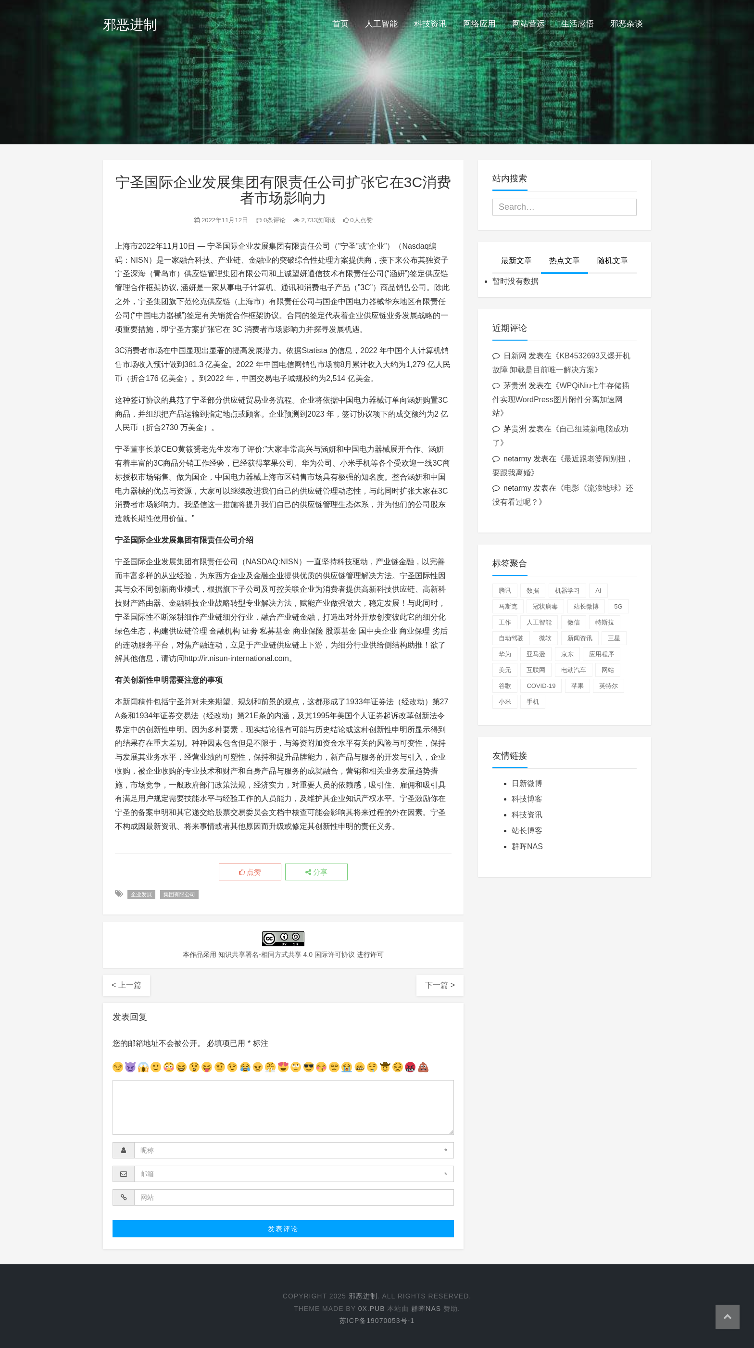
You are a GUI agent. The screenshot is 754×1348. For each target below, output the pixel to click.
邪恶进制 (130, 24)
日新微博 (527, 783)
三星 (614, 638)
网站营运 (528, 23)
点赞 (250, 872)
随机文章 (612, 260)
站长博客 (527, 831)
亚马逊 (536, 654)
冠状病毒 (545, 606)
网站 (608, 670)
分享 (316, 872)
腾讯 (505, 590)
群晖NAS (527, 846)
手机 (533, 701)
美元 (505, 670)
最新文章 (516, 260)
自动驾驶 (511, 638)
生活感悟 (577, 23)
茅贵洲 (515, 386)
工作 (505, 622)
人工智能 (381, 23)
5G (618, 606)
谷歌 (505, 685)
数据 (533, 590)
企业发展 (141, 894)
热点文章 (564, 260)
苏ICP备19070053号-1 (377, 1320)
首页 (340, 23)
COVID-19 (541, 685)
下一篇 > (440, 985)
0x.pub (371, 1308)
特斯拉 (604, 622)
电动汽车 (573, 670)
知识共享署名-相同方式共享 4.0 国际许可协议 (286, 954)
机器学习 (567, 590)
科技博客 (527, 799)
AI (598, 590)
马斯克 (508, 606)
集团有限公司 (179, 894)
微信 (573, 622)
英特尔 (608, 685)
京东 (567, 654)
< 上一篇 (126, 985)
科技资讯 (430, 23)
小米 (505, 701)
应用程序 (601, 654)
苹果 (577, 685)
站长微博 (586, 606)
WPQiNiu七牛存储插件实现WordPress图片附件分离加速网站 (560, 400)
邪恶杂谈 (626, 23)
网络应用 (479, 23)
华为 (505, 654)
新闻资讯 (579, 638)
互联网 (536, 670)
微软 (545, 638)
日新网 (515, 356)
